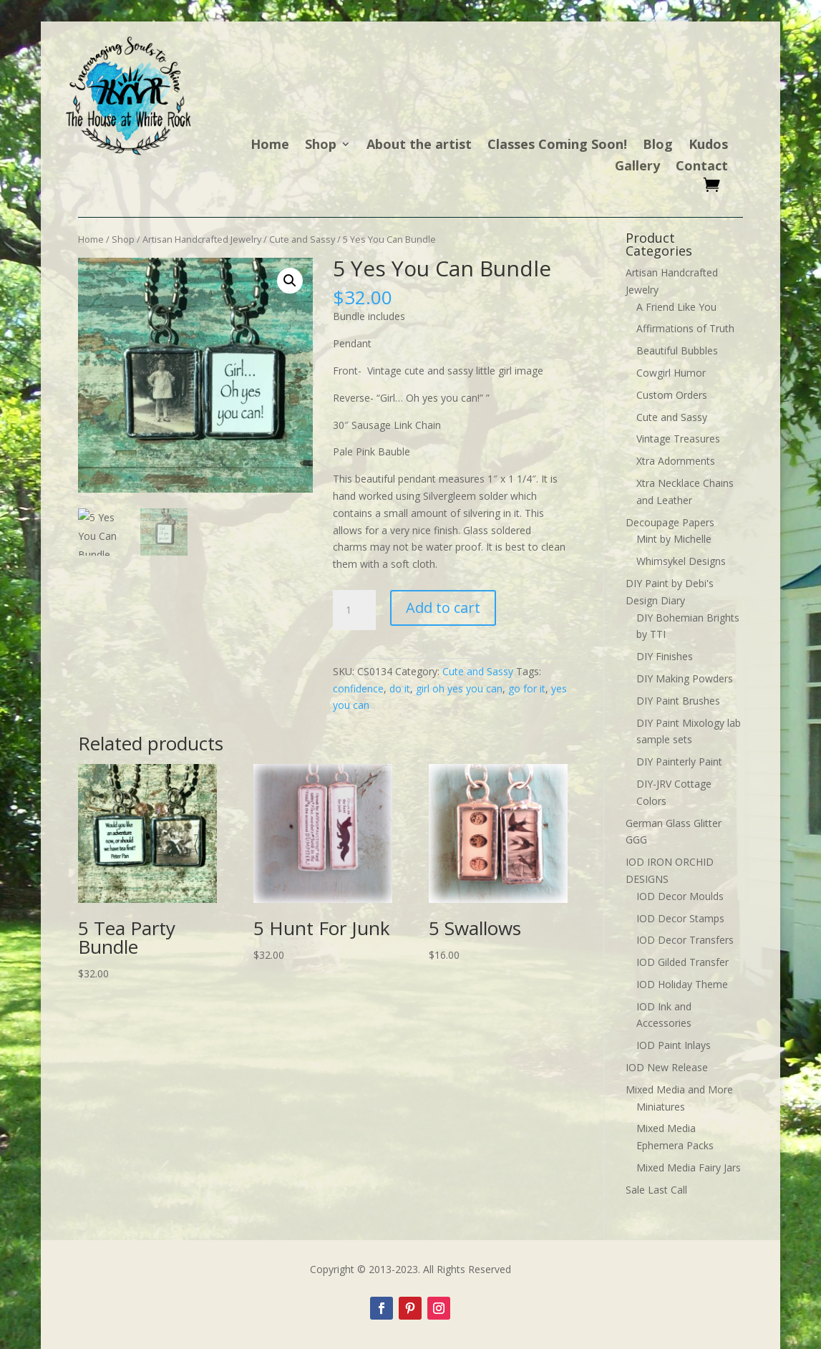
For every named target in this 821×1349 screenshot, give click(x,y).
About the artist (419, 146)
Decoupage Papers (670, 522)
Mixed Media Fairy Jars (688, 1167)
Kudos (708, 146)
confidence (358, 688)
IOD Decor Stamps (680, 918)
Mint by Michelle (673, 539)
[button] (290, 281)
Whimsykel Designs (681, 561)
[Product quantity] (354, 610)
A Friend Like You (676, 307)
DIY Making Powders (684, 678)
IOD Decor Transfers (685, 940)
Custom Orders (671, 395)
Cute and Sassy (302, 239)
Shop (320, 146)
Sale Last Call (656, 1189)
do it (399, 688)
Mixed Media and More (679, 1089)
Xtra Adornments (675, 461)
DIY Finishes (664, 656)
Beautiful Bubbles (677, 350)
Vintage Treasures (678, 438)
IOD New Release (667, 1067)
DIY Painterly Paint (679, 761)
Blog (658, 146)
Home (270, 146)
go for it (526, 688)
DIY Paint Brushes (678, 700)
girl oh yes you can (459, 688)
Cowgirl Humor (671, 372)
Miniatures (660, 1106)
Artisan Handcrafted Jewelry (201, 239)
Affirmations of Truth (685, 328)
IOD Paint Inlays (673, 1045)
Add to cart (443, 607)
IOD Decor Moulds (680, 896)
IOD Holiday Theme (682, 984)
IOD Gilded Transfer (682, 962)
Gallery (637, 167)
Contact (702, 167)
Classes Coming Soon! (557, 146)
